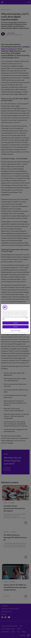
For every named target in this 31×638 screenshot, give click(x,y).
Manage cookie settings (15, 330)
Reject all (15, 326)
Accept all (15, 322)
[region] (15, 319)
